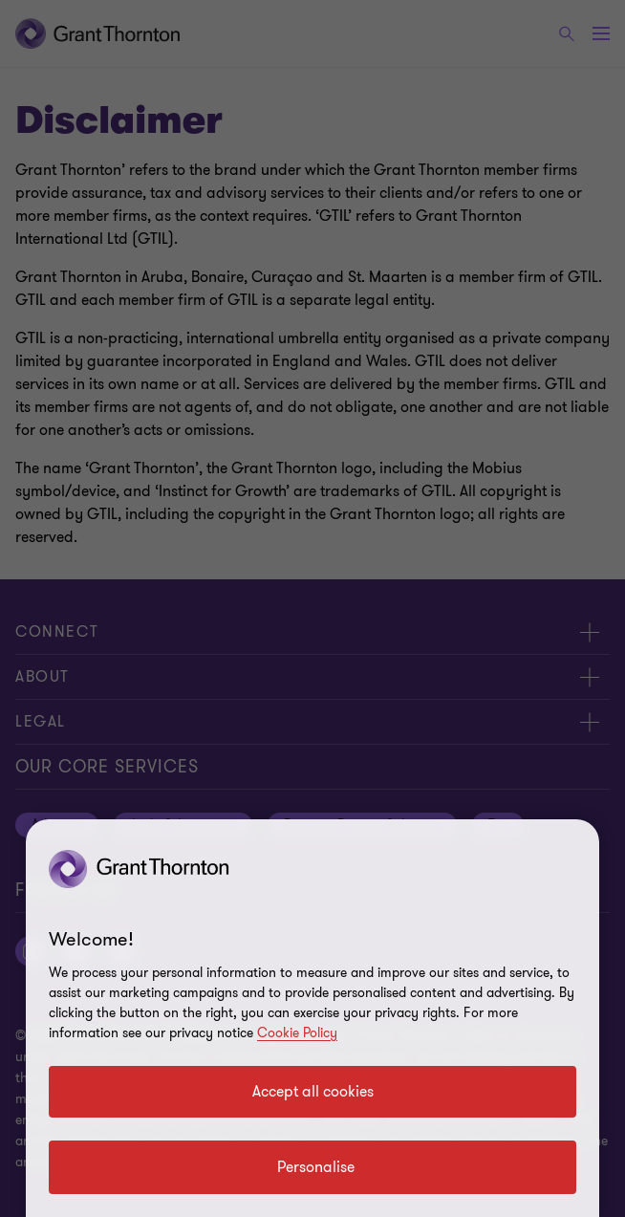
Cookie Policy (297, 1033)
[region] (312, 1018)
